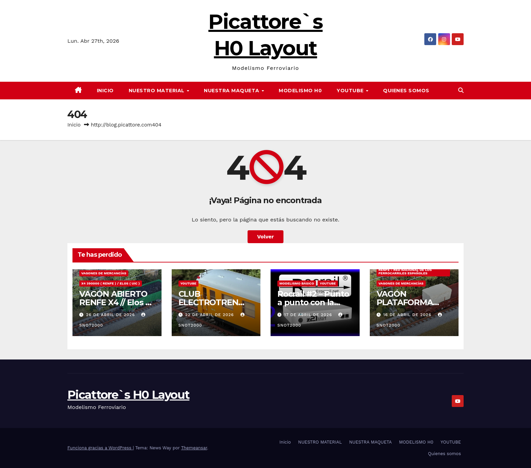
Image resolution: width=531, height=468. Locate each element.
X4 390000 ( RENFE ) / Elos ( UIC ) (110, 283)
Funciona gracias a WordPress (100, 447)
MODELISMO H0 (300, 90)
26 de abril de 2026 (111, 314)
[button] (461, 90)
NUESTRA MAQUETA (232, 90)
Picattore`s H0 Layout (128, 395)
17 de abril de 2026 (309, 314)
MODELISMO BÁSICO (296, 283)
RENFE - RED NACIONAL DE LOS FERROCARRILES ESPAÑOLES (405, 271)
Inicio (105, 90)
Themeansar (194, 447)
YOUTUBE (351, 90)
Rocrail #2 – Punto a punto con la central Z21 (313, 302)
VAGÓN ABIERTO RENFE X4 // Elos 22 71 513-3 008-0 (116, 302)
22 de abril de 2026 (210, 314)
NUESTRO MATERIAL (157, 90)
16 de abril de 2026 (408, 314)
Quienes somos (406, 90)
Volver (265, 236)
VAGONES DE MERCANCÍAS (103, 273)
